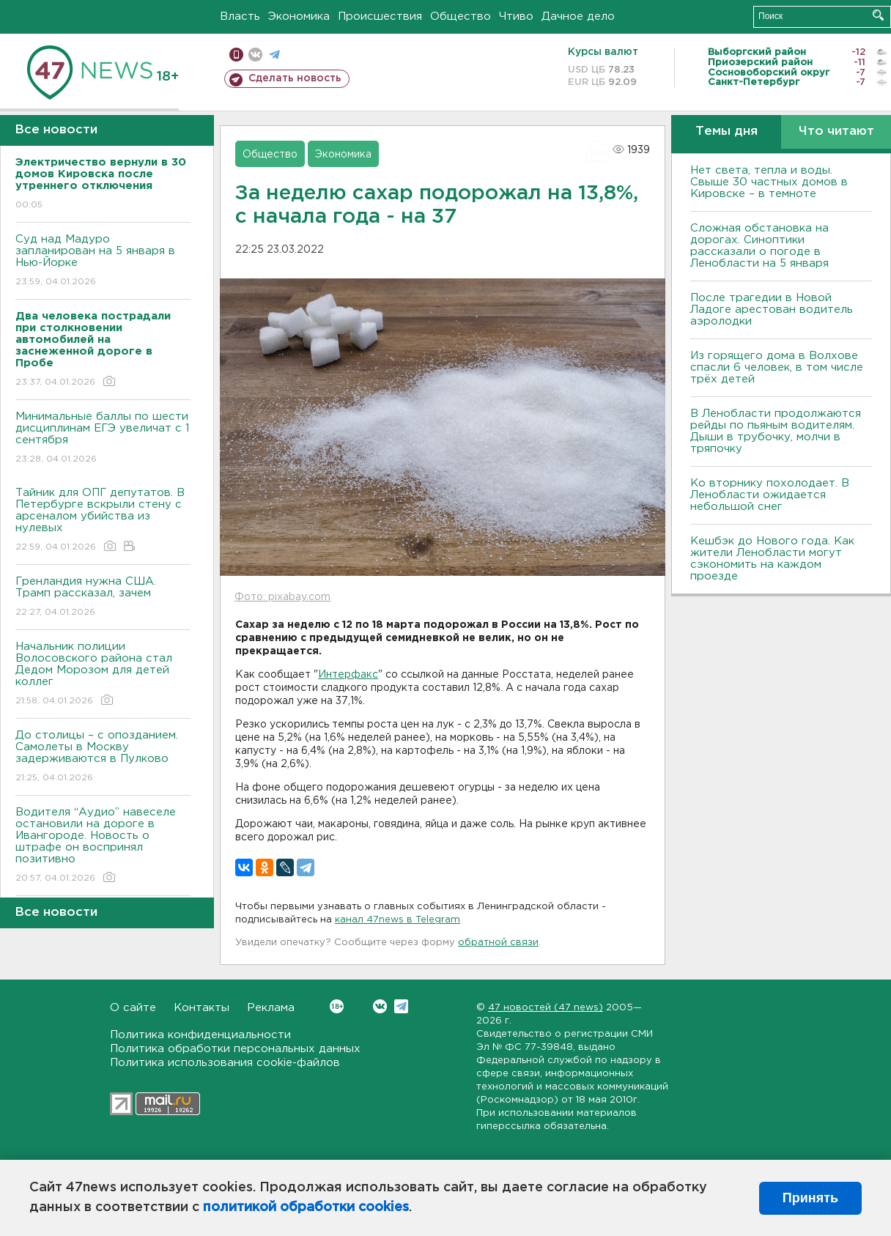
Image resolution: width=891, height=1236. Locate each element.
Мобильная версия (236, 55)
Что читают (836, 131)
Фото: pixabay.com (282, 597)
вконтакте (255, 55)
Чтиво (516, 16)
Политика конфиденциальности (200, 1035)
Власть (240, 16)
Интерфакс (348, 674)
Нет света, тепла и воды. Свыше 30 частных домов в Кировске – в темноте (769, 182)
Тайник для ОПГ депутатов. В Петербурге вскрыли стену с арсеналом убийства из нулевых (103, 520)
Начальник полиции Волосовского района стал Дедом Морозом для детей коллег (103, 674)
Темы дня (726, 131)
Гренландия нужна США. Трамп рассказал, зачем (103, 597)
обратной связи (498, 943)
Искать (878, 15)
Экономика (299, 16)
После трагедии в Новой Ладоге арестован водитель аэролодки (771, 309)
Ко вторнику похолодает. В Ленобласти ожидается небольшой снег (769, 494)
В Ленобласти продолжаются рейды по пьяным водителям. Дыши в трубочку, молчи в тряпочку (775, 431)
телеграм (274, 55)
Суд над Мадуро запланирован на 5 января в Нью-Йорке (103, 261)
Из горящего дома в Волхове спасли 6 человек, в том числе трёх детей (776, 367)
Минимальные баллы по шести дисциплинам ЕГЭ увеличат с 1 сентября (103, 438)
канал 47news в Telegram (397, 920)
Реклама (271, 1008)
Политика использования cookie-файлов (225, 1062)
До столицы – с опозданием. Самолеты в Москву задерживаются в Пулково (103, 757)
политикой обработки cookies (306, 1207)
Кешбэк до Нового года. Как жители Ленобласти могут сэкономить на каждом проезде (772, 558)
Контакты (201, 1008)
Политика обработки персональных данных (235, 1049)
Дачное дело (578, 16)
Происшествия (380, 16)
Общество (460, 16)
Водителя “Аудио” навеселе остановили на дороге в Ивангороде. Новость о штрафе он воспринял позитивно (103, 845)
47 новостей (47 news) (545, 1008)
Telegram (401, 1006)
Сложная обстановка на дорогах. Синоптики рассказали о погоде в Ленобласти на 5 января (759, 245)
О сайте (133, 1008)
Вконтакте (337, 1006)
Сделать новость (294, 78)
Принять (810, 1198)
